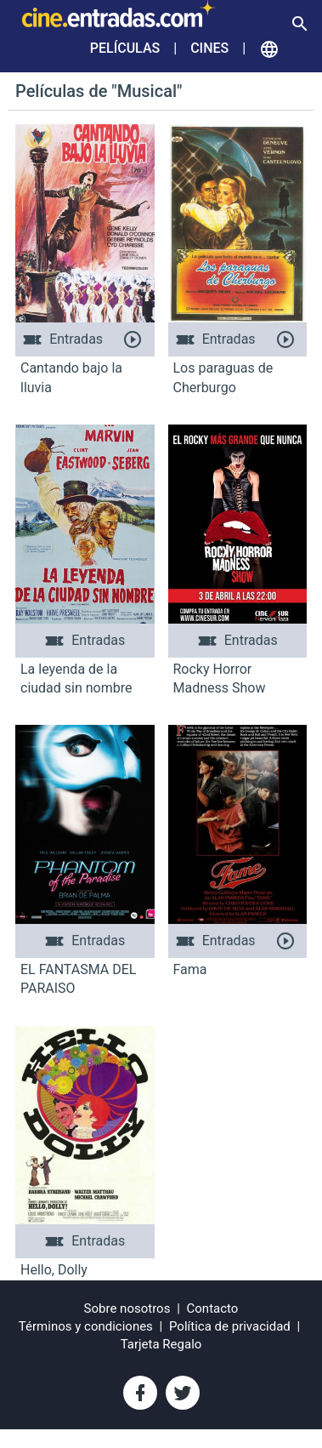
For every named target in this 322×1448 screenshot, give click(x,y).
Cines (209, 48)
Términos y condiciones (86, 1326)
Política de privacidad (230, 1326)
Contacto (213, 1308)
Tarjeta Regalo (161, 1344)
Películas (125, 48)
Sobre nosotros (127, 1308)
